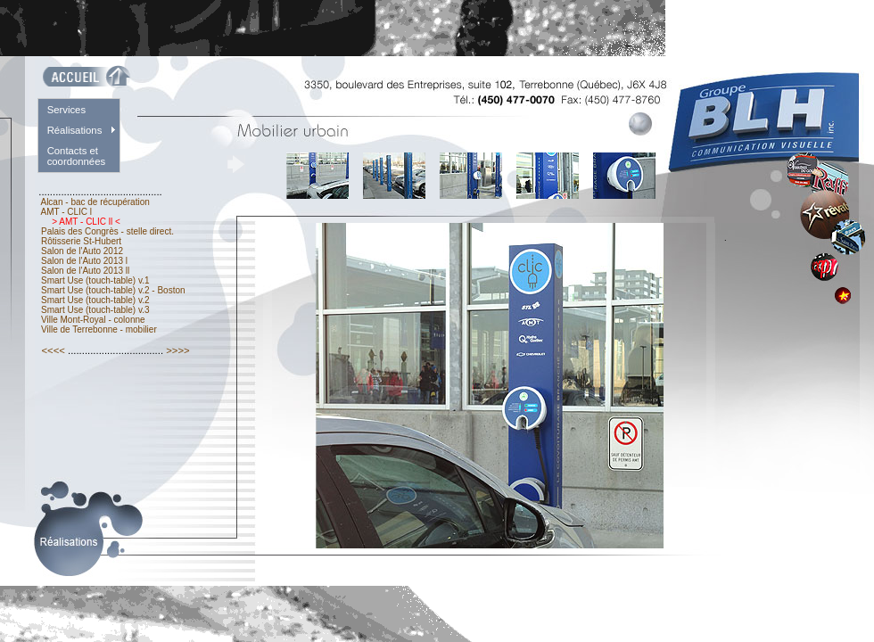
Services (66, 109)
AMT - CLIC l (66, 212)
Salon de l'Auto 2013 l (84, 261)
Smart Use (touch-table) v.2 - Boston (112, 290)
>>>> (178, 350)
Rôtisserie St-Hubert (81, 241)
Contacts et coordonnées (76, 156)
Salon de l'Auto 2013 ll (85, 271)
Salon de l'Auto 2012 (82, 251)
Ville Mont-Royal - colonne (92, 320)
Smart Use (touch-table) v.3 (93, 310)
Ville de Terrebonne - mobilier (98, 329)
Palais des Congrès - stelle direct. (107, 231)
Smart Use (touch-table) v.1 (95, 280)
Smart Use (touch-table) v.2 (93, 300)
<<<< (53, 350)
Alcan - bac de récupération (95, 202)
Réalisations (75, 130)
